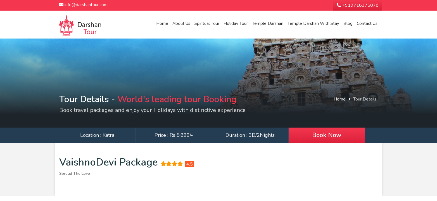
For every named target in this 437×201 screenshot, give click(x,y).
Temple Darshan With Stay (313, 23)
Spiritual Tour (206, 23)
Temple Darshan (267, 23)
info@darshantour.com (83, 5)
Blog (348, 23)
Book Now (326, 135)
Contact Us (367, 23)
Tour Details (364, 99)
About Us (181, 23)
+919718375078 (358, 5)
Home (162, 23)
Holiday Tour (236, 23)
